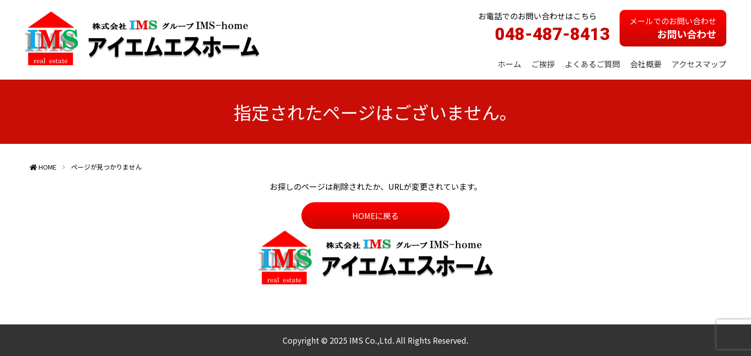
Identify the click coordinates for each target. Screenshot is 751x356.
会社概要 (646, 64)
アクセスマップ (698, 64)
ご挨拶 (543, 64)
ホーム (509, 64)
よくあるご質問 (592, 64)
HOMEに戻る (375, 216)
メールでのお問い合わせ (672, 28)
